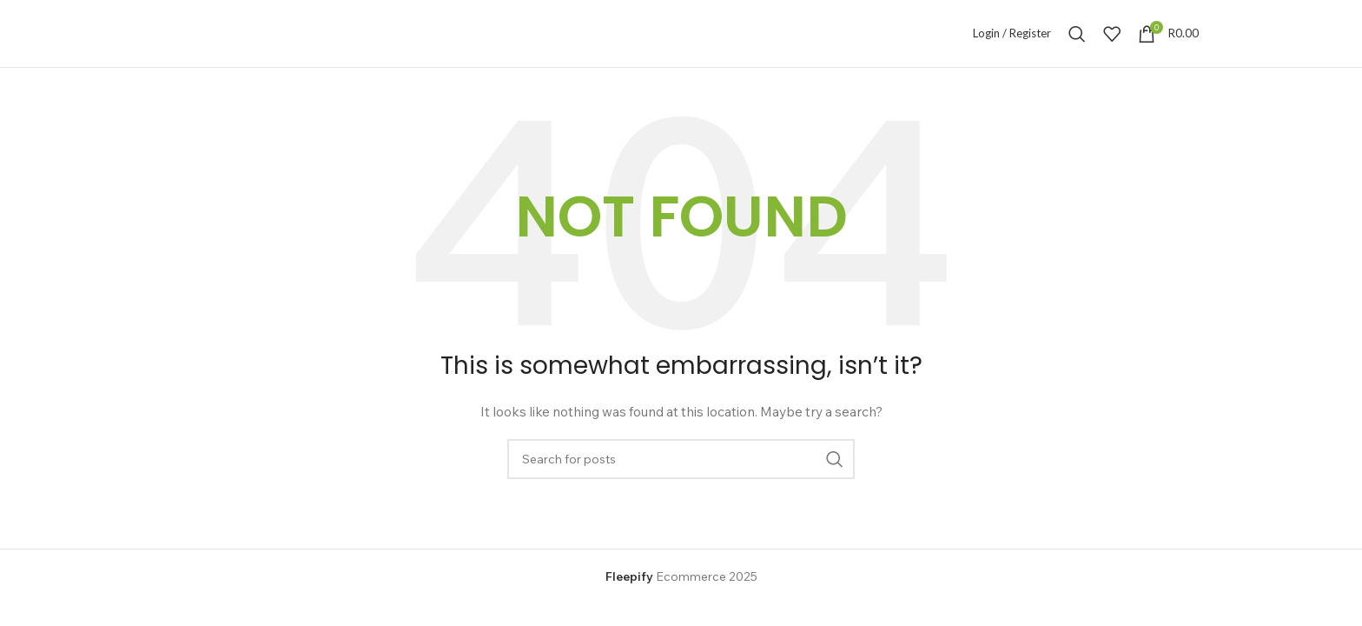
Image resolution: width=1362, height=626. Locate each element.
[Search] (1077, 34)
